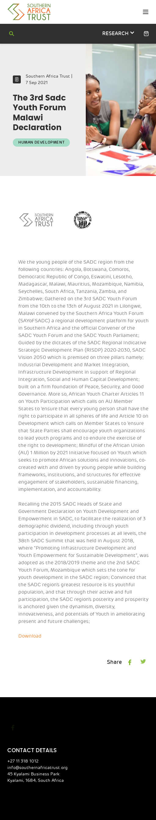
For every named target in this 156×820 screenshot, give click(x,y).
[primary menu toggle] (145, 12)
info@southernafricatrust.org (34, 752)
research (118, 33)
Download (29, 621)
